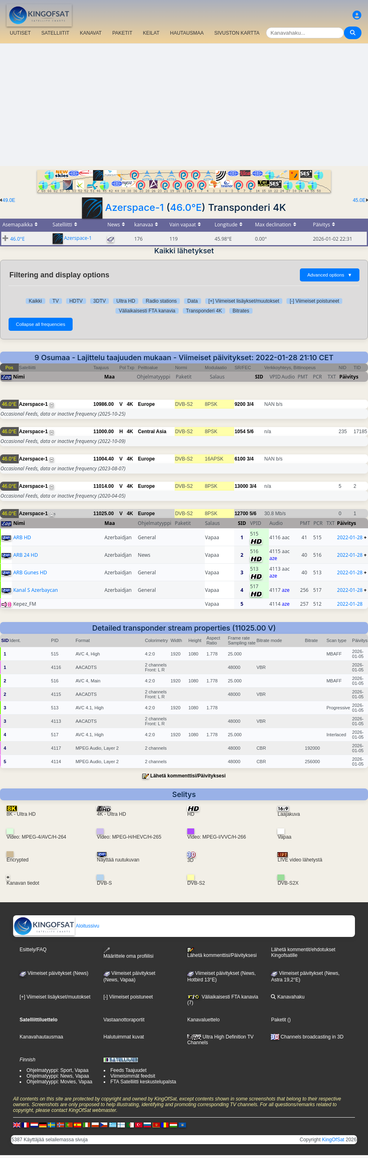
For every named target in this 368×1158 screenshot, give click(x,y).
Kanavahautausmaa (41, 1037)
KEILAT (151, 33)
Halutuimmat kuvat (124, 1037)
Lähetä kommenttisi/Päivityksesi (188, 776)
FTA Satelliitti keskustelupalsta (143, 1082)
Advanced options (329, 274)
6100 (240, 459)
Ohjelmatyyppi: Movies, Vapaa (59, 1082)
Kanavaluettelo (203, 1020)
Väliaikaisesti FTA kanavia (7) (222, 999)
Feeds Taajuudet (129, 1070)
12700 (241, 513)
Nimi (19, 376)
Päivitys (349, 376)
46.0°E (186, 207)
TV (56, 301)
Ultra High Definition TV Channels (220, 1039)
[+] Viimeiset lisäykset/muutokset (243, 301)
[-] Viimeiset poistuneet (314, 301)
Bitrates (241, 311)
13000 (241, 486)
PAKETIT (122, 33)
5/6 (250, 431)
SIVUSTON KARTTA (236, 33)
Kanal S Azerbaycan (35, 590)
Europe (146, 404)
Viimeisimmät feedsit (133, 1076)
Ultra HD (125, 301)
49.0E (8, 200)
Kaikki (35, 301)
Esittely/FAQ (33, 949)
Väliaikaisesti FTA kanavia (147, 311)
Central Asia (152, 431)
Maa (109, 376)
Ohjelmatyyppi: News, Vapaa (58, 1076)
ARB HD (22, 537)
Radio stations (161, 301)
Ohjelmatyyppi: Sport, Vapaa (58, 1070)
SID (259, 376)
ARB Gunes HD (30, 572)
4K (130, 404)
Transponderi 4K (204, 311)
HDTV (76, 301)
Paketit (278, 1020)
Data (192, 301)
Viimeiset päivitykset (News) (54, 973)
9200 (240, 404)
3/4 (250, 404)
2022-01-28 (350, 537)
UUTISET (20, 33)
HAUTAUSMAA (187, 33)
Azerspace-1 (134, 207)
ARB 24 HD (25, 554)
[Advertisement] (184, 105)
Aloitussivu (56, 926)
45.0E (359, 200)
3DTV (99, 301)
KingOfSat (333, 1140)
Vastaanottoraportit (124, 1020)
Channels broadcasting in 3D (307, 1037)
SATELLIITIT (55, 33)
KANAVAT (91, 33)
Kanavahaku (287, 997)
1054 (240, 431)
